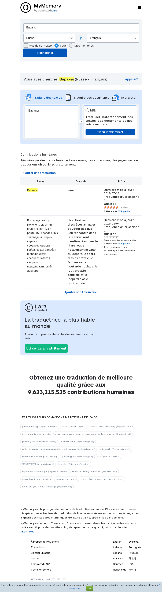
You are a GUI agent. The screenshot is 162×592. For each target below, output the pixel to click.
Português (135, 547)
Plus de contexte (38, 45)
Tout (60, 45)
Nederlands (119, 569)
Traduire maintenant (110, 132)
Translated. (27, 531)
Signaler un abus (40, 552)
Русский (133, 552)
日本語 (132, 558)
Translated (40, 563)
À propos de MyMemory (45, 541)
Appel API (132, 79)
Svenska (133, 541)
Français (118, 558)
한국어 (132, 569)
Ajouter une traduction (39, 172)
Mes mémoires (81, 45)
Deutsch (118, 563)
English (117, 541)
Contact (36, 558)
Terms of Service (41, 569)
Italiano (117, 547)
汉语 (131, 563)
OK (89, 588)
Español (117, 552)
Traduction (37, 547)
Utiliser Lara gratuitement (46, 348)
